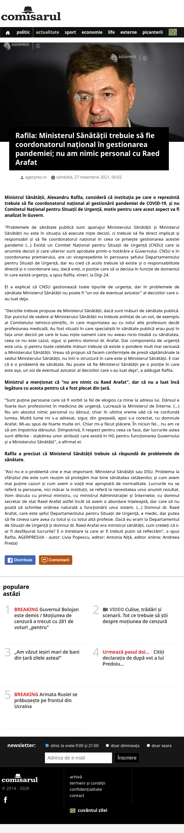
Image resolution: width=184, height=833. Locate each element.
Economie (99, 33)
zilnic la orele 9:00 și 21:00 (72, 754)
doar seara (159, 754)
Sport (75, 33)
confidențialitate (86, 798)
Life (119, 33)
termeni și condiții (87, 792)
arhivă (76, 786)
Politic (25, 33)
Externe (138, 33)
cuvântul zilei (89, 819)
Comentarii (55, 569)
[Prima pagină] (8, 33)
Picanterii (164, 33)
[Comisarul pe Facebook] (5, 808)
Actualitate (51, 33)
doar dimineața (122, 754)
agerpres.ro (36, 186)
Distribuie (20, 569)
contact (77, 804)
